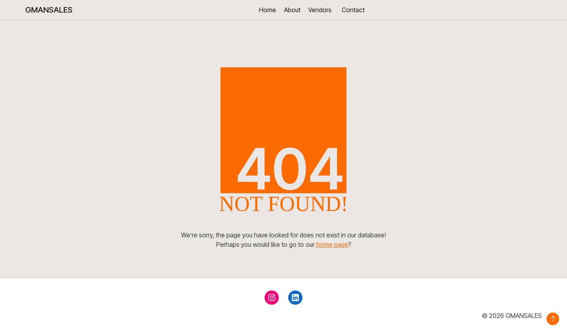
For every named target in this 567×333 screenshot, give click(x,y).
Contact (353, 10)
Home (267, 10)
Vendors (320, 10)
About (292, 10)
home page (332, 244)
